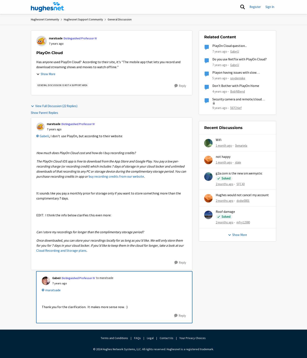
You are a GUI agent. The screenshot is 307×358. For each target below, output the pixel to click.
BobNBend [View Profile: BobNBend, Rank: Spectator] (237, 91)
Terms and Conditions (114, 338)
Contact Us (166, 338)
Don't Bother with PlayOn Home (235, 86)
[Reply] (180, 86)
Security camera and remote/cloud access (237, 99)
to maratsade (104, 278)
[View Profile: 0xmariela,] (208, 143)
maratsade (53, 290)
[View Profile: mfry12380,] (208, 215)
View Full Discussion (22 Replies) (54, 106)
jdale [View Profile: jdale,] (238, 162)
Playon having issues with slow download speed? (234, 73)
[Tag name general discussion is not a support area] (62, 85)
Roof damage (225, 212)
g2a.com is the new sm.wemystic (239, 173)
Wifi (218, 140)
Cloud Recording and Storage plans (61, 251)
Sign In (269, 7)
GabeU (44, 136)
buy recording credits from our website (116, 176)
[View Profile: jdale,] (208, 160)
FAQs (137, 338)
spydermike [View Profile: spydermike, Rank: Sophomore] (237, 78)
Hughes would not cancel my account (242, 195)
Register (255, 7)
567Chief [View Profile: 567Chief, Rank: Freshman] (236, 108)
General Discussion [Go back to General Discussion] (120, 19)
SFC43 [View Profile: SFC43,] (240, 184)
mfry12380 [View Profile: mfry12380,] (243, 222)
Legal (150, 338)
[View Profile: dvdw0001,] (208, 198)
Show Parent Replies (44, 113)
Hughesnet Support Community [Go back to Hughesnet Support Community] (83, 19)
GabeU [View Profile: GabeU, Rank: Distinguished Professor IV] (56, 278)
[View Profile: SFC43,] (208, 176)
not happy (223, 157)
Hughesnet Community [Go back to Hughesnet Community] (45, 19)
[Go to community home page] (48, 7)
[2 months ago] (224, 184)
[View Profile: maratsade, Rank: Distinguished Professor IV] (41, 41)
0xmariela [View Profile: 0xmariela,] (241, 146)
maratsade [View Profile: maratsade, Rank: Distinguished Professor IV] (56, 38)
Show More (45, 74)
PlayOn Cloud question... (229, 46)
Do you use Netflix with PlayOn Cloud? (239, 59)
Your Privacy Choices (192, 338)
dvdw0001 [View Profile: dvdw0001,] (243, 201)
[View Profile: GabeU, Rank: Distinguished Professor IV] (46, 281)
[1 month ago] (224, 145)
